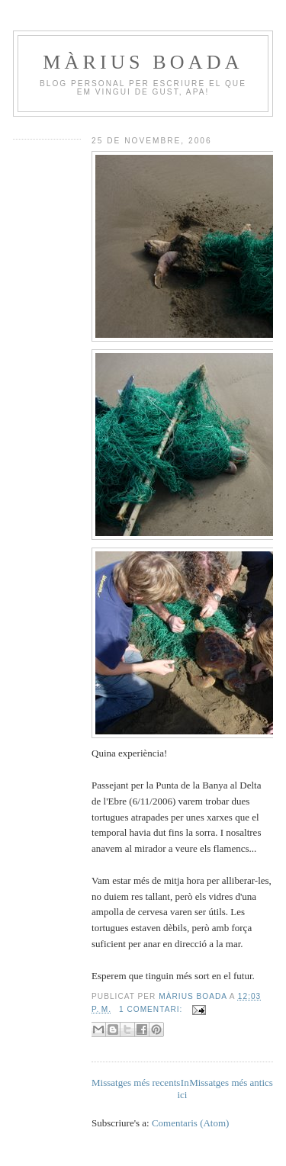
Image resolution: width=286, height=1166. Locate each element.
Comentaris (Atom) (190, 1123)
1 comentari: (152, 1009)
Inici (182, 1088)
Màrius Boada (143, 62)
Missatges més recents (136, 1082)
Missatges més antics (231, 1082)
